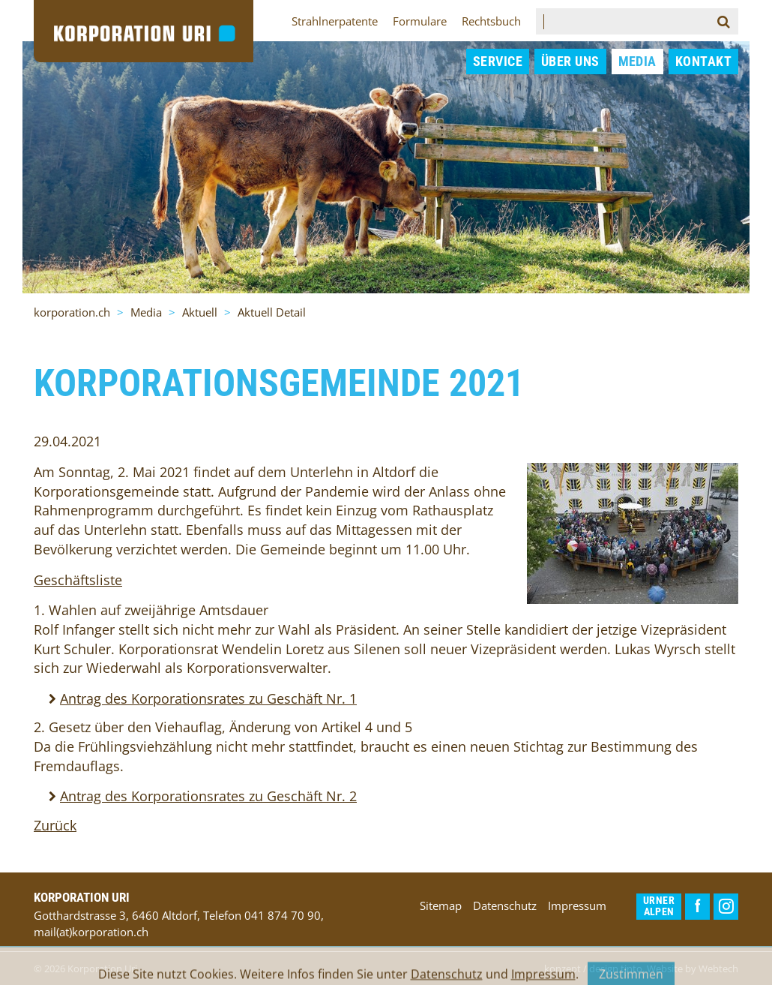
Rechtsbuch (491, 21)
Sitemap (441, 905)
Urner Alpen (659, 906)
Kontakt (703, 61)
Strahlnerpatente (335, 21)
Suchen (727, 21)
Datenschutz (505, 905)
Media (637, 61)
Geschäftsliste (78, 580)
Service (497, 61)
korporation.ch (72, 312)
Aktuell (199, 312)
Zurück (55, 825)
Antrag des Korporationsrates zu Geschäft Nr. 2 (208, 796)
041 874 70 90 (282, 915)
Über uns (570, 61)
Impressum (577, 905)
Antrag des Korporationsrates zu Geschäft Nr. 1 (208, 698)
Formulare (420, 21)
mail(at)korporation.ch (91, 931)
